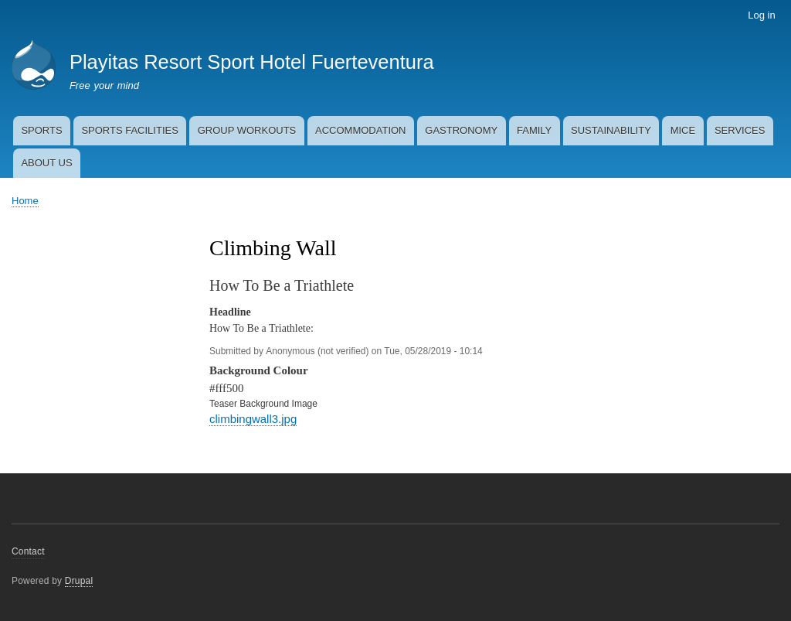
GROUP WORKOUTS (247, 130)
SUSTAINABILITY (611, 130)
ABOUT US (46, 163)
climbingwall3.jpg (253, 418)
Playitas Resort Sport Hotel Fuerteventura (252, 62)
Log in (761, 15)
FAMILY (534, 130)
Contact (28, 551)
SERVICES (740, 130)
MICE (683, 130)
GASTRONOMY (461, 130)
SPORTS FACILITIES (129, 130)
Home (25, 200)
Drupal (79, 580)
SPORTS (41, 130)
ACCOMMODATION (360, 130)
